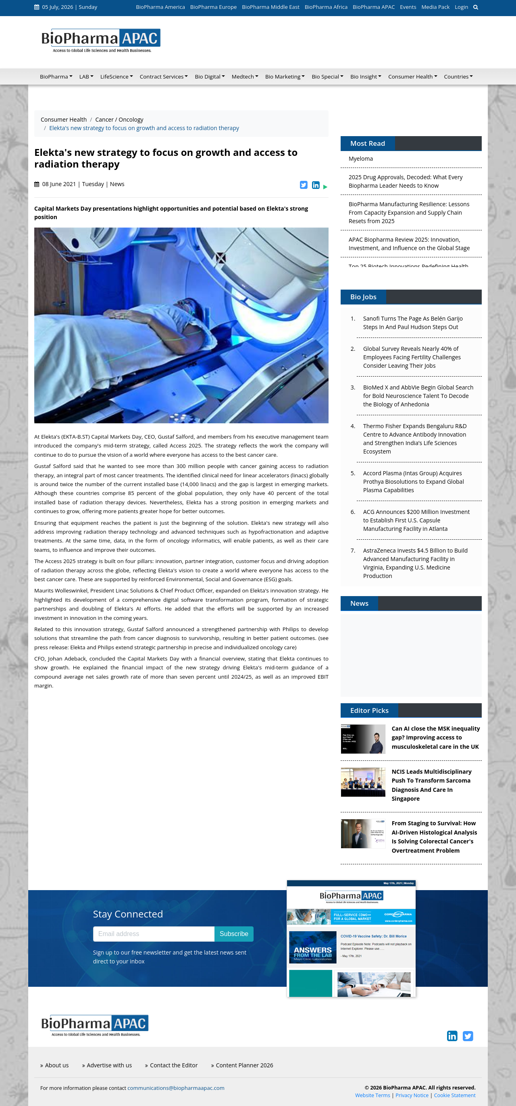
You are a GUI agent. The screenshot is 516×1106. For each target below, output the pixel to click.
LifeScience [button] (114, 76)
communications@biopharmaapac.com (176, 1088)
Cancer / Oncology (119, 119)
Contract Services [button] (162, 76)
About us (54, 1065)
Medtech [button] (243, 76)
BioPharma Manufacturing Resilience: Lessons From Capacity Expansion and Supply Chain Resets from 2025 (409, 214)
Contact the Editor (171, 1065)
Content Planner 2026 (242, 1065)
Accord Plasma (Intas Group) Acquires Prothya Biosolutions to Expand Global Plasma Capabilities (413, 481)
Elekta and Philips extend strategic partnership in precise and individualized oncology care (182, 647)
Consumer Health (64, 119)
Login (461, 6)
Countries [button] (456, 76)
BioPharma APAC (374, 6)
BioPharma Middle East (271, 6)
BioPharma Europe (213, 6)
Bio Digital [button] (207, 76)
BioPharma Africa (326, 6)
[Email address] (154, 934)
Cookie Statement (455, 1095)
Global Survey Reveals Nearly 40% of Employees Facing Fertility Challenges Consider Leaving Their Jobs (412, 357)
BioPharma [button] (54, 76)
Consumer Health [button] (410, 76)
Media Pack (435, 6)
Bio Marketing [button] (282, 76)
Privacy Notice (412, 1095)
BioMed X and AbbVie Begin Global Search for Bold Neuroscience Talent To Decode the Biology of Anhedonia (418, 395)
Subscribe (234, 933)
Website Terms (372, 1095)
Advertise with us (107, 1065)
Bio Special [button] (325, 76)
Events (408, 6)
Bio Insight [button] (363, 76)
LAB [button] (84, 76)
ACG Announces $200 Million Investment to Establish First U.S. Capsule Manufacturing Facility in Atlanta (416, 520)
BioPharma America (160, 6)
